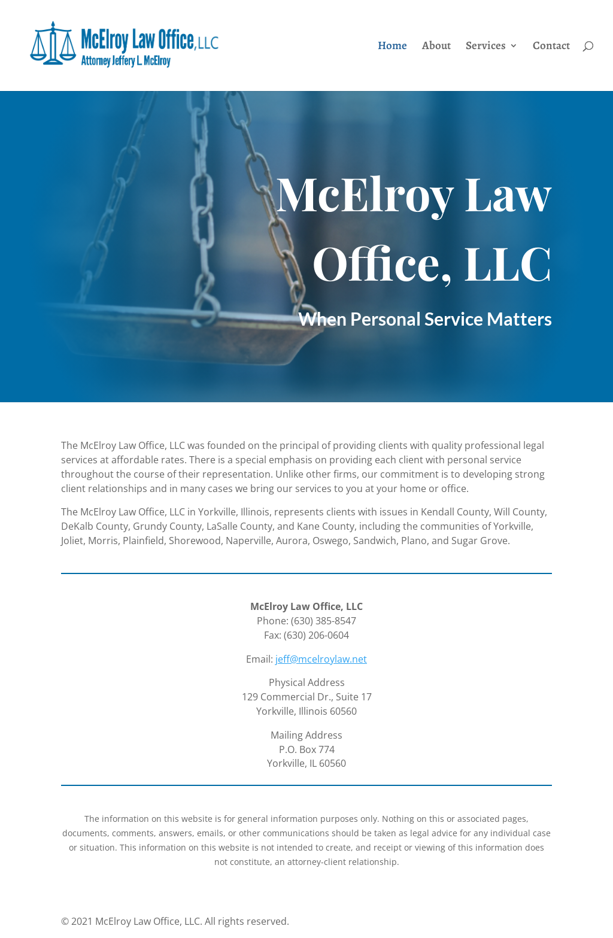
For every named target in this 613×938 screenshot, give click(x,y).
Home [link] (392, 47)
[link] (145, 44)
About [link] (436, 47)
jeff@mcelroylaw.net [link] (321, 659)
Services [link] (486, 47)
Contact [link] (551, 47)
